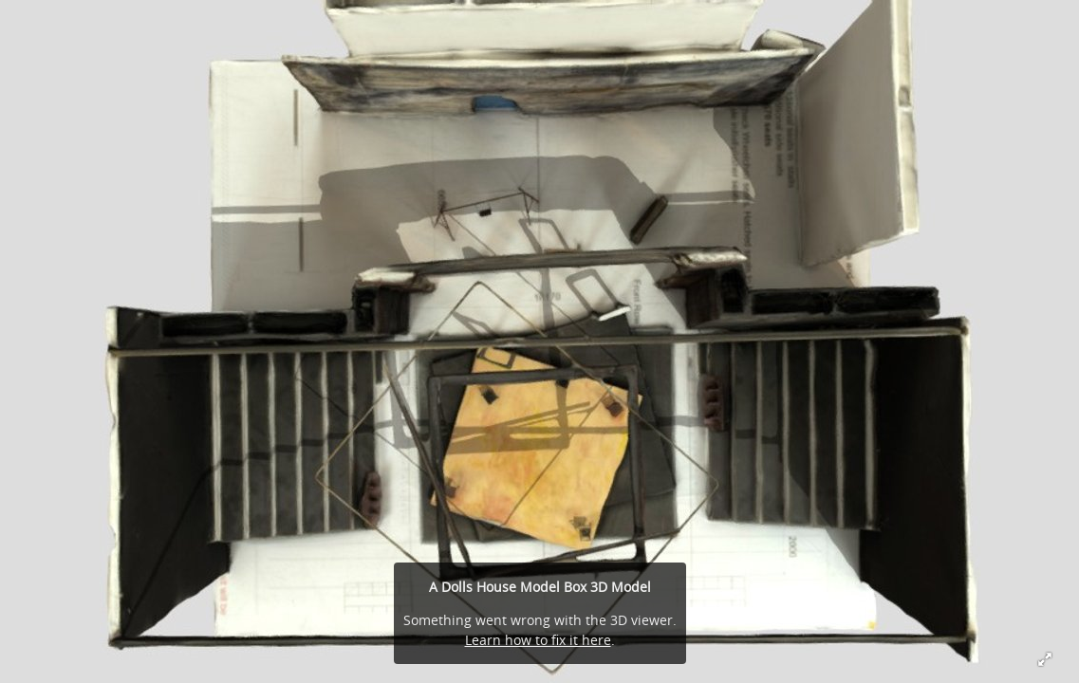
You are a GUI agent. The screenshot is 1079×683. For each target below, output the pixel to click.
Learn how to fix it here (538, 640)
